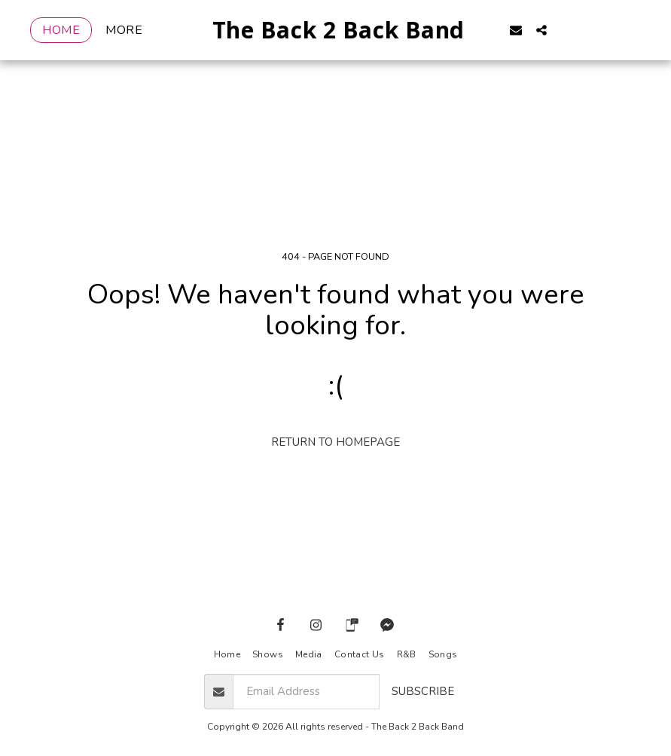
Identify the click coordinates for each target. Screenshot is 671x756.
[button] (538, 29)
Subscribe (423, 691)
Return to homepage (335, 442)
